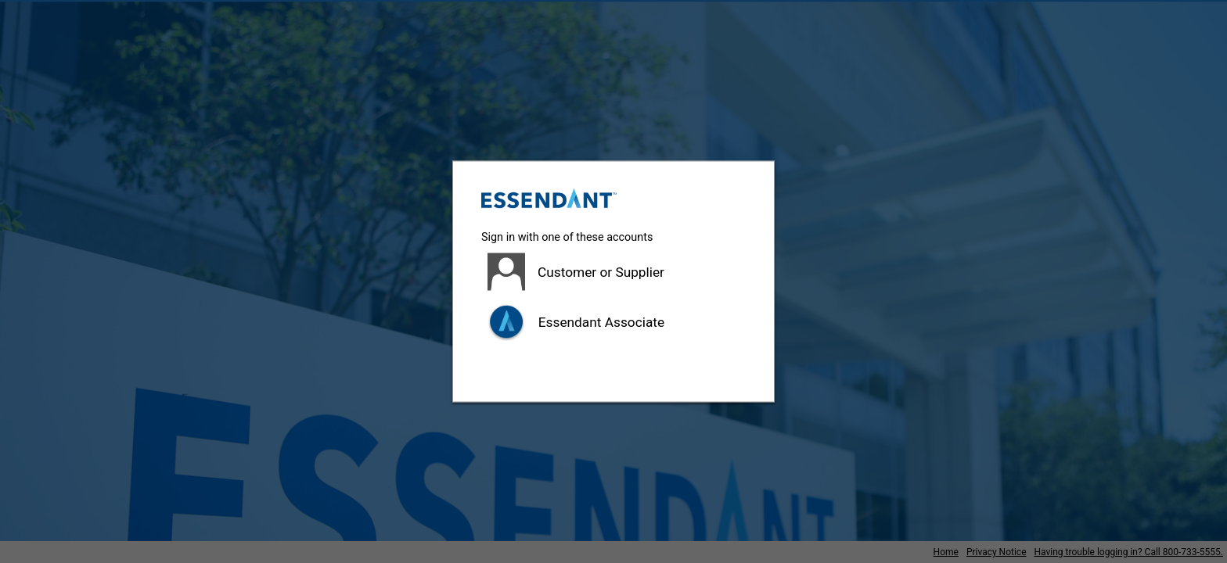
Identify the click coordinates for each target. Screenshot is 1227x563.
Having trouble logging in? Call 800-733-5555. (1128, 552)
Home (946, 552)
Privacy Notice (996, 552)
